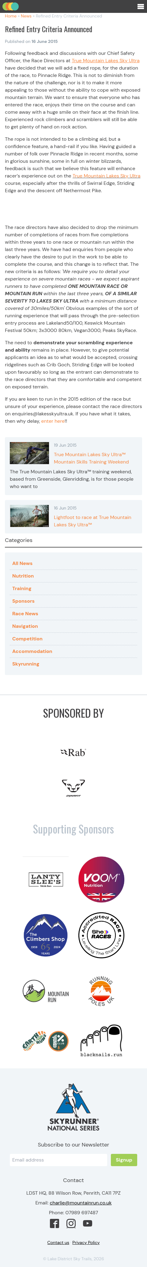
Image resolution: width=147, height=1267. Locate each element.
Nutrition (23, 576)
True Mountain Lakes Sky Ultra (107, 176)
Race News (25, 613)
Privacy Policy (86, 1242)
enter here (53, 421)
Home (11, 16)
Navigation (25, 626)
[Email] (58, 1160)
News (26, 16)
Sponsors (23, 601)
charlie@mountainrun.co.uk (80, 1203)
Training (22, 588)
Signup (124, 1160)
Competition (27, 638)
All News (22, 563)
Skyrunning (26, 664)
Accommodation (32, 651)
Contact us (58, 1242)
